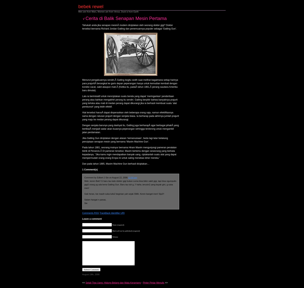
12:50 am (132, 177)
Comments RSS (90, 213)
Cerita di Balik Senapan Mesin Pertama (126, 18)
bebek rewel (90, 6)
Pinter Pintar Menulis (153, 282)
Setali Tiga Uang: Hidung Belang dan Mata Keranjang (113, 282)
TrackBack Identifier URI (112, 213)
